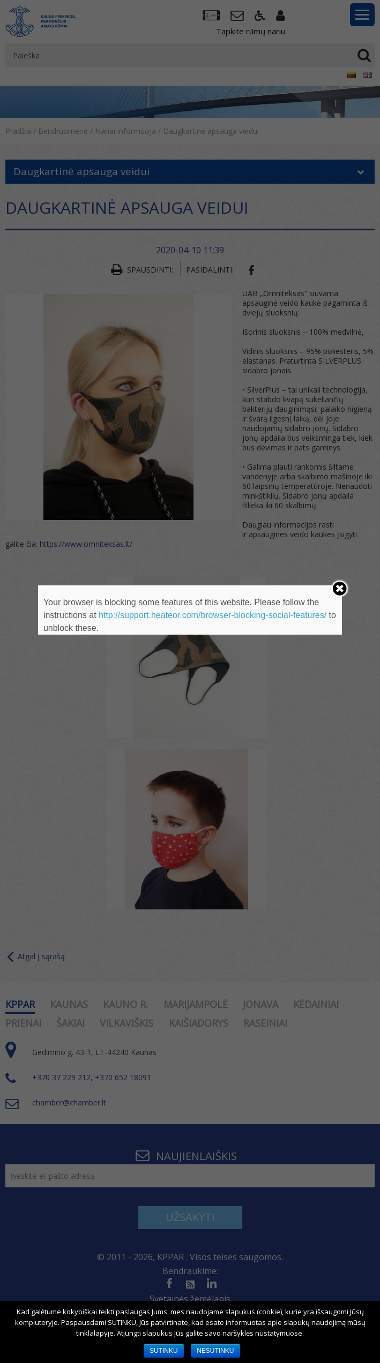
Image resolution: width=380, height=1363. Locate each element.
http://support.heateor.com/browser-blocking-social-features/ (212, 615)
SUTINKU (164, 1350)
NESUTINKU (215, 1350)
